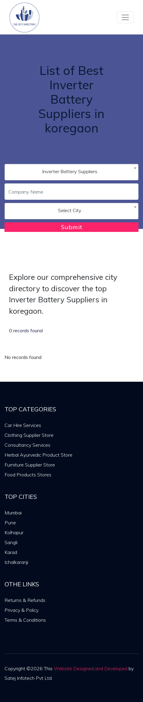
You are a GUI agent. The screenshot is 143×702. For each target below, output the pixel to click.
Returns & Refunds (25, 600)
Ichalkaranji (16, 562)
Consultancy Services (27, 445)
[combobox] (71, 172)
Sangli (11, 542)
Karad (11, 552)
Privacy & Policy (21, 610)
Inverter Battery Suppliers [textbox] (69, 171)
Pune (10, 523)
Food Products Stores (28, 475)
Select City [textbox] (69, 210)
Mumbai (13, 513)
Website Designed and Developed (90, 668)
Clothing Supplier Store (29, 435)
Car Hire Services (23, 425)
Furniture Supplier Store (30, 465)
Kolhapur (14, 532)
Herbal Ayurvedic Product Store (38, 455)
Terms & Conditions (25, 620)
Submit (71, 227)
